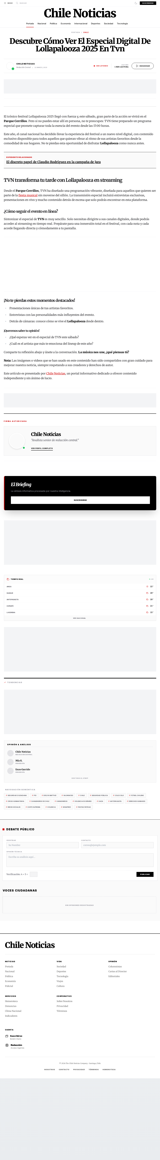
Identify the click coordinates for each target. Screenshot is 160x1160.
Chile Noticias (55, 455)
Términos (62, 1092)
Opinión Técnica (14, 933)
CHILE (86, 32)
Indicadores (11, 1097)
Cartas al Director (117, 1053)
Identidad (11, 922)
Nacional (42, 23)
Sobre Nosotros (64, 1082)
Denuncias (10, 1087)
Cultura (61, 1067)
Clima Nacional (13, 1092)
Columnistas (115, 1048)
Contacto (86, 922)
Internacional (80, 23)
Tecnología (122, 23)
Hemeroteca (11, 1082)
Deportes (95, 23)
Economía (66, 23)
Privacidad (62, 1087)
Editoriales (114, 1058)
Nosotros (49, 1151)
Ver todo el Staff (80, 860)
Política (53, 23)
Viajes (60, 1062)
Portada (30, 23)
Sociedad (108, 23)
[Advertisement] (80, 86)
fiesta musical (28, 277)
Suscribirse (148, 3)
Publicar (145, 956)
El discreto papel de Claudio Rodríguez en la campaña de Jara (53, 243)
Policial (9, 1067)
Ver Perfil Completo (42, 530)
